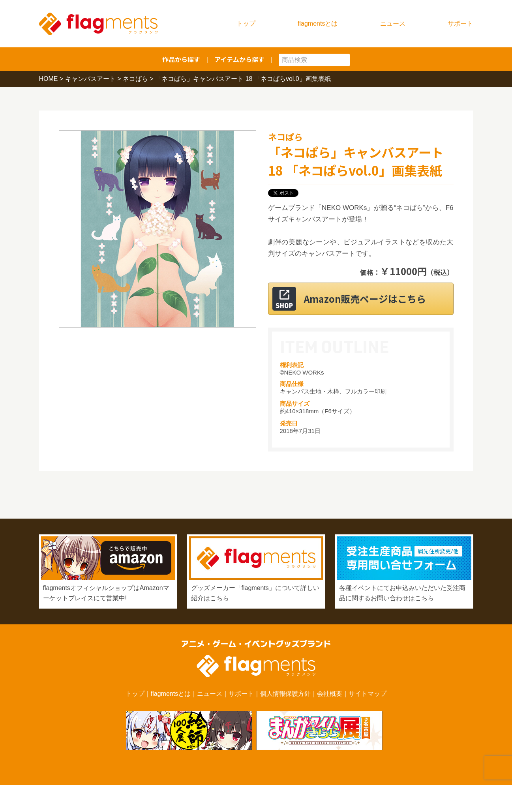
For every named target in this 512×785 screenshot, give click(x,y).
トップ (245, 23)
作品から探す (181, 59)
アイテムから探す (239, 59)
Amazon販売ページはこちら (370, 298)
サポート (460, 23)
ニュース (392, 23)
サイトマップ (367, 693)
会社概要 (329, 693)
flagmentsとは (318, 23)
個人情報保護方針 (285, 693)
